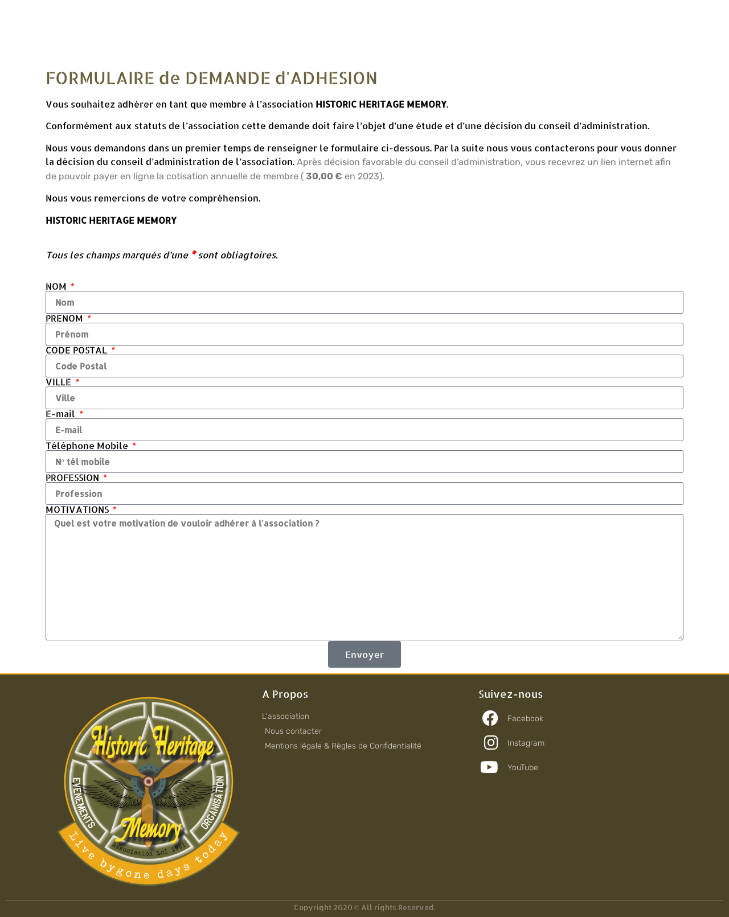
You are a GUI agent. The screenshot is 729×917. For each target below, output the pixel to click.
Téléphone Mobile (88, 445)
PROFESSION (73, 477)
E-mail (61, 413)
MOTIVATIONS (78, 509)
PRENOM (65, 318)
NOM (57, 286)
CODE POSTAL (77, 350)
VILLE (59, 381)
